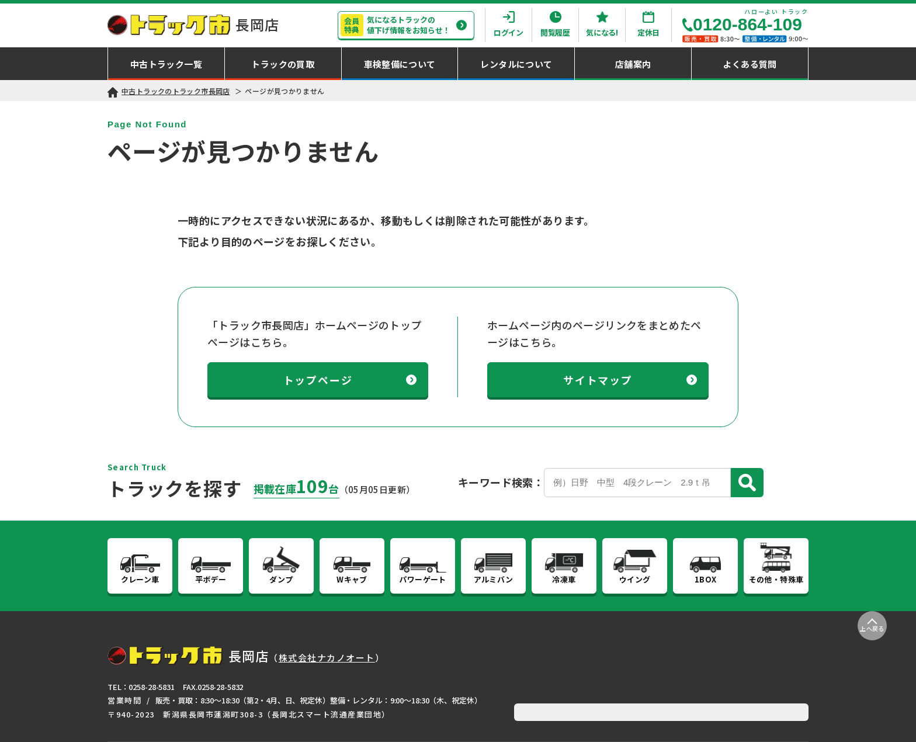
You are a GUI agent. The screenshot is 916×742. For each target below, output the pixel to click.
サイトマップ (630, 379)
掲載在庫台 (296, 488)
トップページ (350, 379)
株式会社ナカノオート (327, 657)
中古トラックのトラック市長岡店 (176, 91)
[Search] (637, 482)
